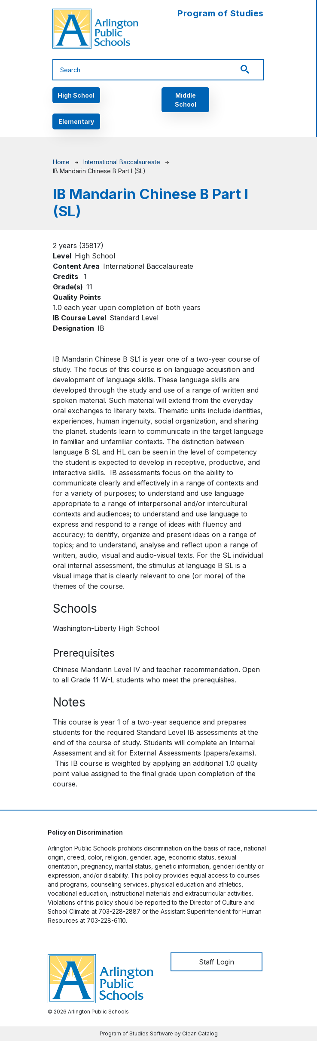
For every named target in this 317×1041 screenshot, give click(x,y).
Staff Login (216, 962)
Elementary (76, 121)
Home (61, 162)
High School (76, 95)
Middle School (185, 100)
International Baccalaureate (121, 162)
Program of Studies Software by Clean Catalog (159, 1033)
